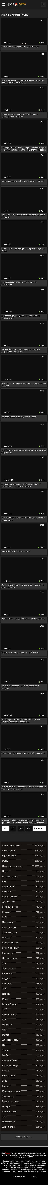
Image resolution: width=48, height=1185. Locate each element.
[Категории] (3, 4)
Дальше (39, 828)
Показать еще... (24, 1137)
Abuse (33, 1176)
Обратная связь (18, 1176)
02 (13, 828)
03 (20, 828)
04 (28, 828)
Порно (7, 1153)
